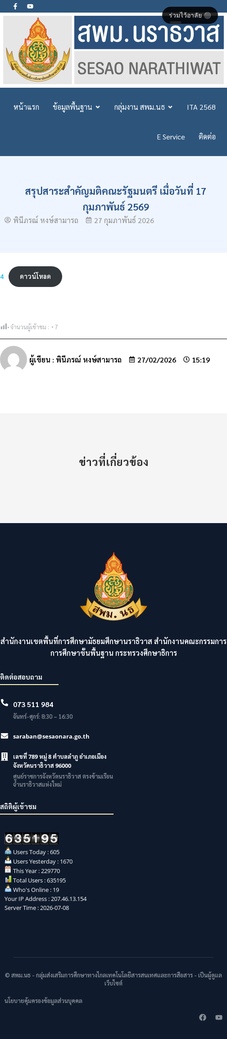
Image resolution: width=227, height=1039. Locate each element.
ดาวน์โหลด (35, 276)
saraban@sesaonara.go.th (51, 736)
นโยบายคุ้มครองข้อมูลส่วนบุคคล (43, 1000)
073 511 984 (33, 704)
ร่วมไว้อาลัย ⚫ (190, 15)
